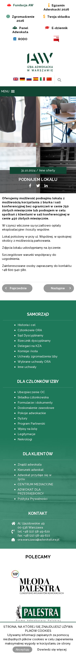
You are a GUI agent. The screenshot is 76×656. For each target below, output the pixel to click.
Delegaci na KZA (30, 346)
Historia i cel (26, 325)
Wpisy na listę (27, 429)
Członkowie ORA (30, 330)
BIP (56, 39)
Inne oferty (47, 170)
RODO (22, 39)
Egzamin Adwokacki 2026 (56, 7)
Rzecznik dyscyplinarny (34, 341)
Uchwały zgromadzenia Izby (38, 356)
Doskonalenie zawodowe (36, 408)
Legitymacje (26, 434)
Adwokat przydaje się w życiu (34, 477)
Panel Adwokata (20, 30)
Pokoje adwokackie (32, 413)
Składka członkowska (33, 397)
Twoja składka (58, 17)
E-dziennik (60, 28)
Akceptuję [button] (22, 649)
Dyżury (22, 418)
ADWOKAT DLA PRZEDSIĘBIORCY (31, 491)
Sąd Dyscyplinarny (30, 335)
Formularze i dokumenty (35, 402)
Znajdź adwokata (30, 464)
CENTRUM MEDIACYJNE (35, 484)
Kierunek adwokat (31, 470)
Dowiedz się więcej (51, 649)
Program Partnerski (31, 423)
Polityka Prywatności (32, 499)
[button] (5, 91)
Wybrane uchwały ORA (34, 362)
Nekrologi (25, 439)
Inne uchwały (27, 367)
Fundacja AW (23, 5)
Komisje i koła (28, 351)
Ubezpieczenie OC (31, 392)
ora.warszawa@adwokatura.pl (38, 539)
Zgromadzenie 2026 (23, 19)
